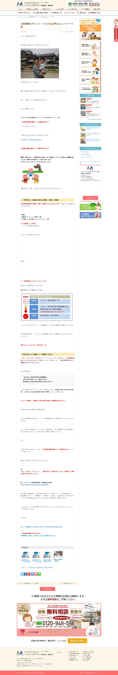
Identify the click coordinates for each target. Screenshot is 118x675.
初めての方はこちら (25, 12)
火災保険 (37, 567)
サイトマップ (98, 672)
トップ (18, 17)
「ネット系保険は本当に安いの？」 (68, 583)
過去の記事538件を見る (93, 119)
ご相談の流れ (82, 12)
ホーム (20, 9)
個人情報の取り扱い (89, 672)
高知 (51, 567)
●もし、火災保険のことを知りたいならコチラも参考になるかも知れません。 (42, 526)
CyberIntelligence (40, 672)
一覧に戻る (47, 589)
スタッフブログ (70, 12)
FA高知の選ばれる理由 (41, 12)
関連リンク (82, 672)
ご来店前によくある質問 (32, 9)
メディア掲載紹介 (85, 9)
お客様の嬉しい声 (57, 12)
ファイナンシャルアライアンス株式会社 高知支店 (38, 5)
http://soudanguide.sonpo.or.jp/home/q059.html (34, 484)
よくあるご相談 (59, 9)
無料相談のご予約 (95, 12)
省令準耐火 (45, 567)
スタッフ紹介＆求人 (72, 9)
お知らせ (84, 151)
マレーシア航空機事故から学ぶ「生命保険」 (29, 583)
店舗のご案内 (96, 9)
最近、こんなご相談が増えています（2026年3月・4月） (93, 102)
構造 (32, 567)
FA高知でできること (47, 9)
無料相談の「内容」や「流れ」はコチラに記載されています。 (39, 535)
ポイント (26, 567)
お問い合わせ (90, 198)
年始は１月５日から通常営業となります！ (93, 108)
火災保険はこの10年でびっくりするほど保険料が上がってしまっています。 (90, 115)
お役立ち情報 (85, 154)
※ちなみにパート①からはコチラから (31, 139)
